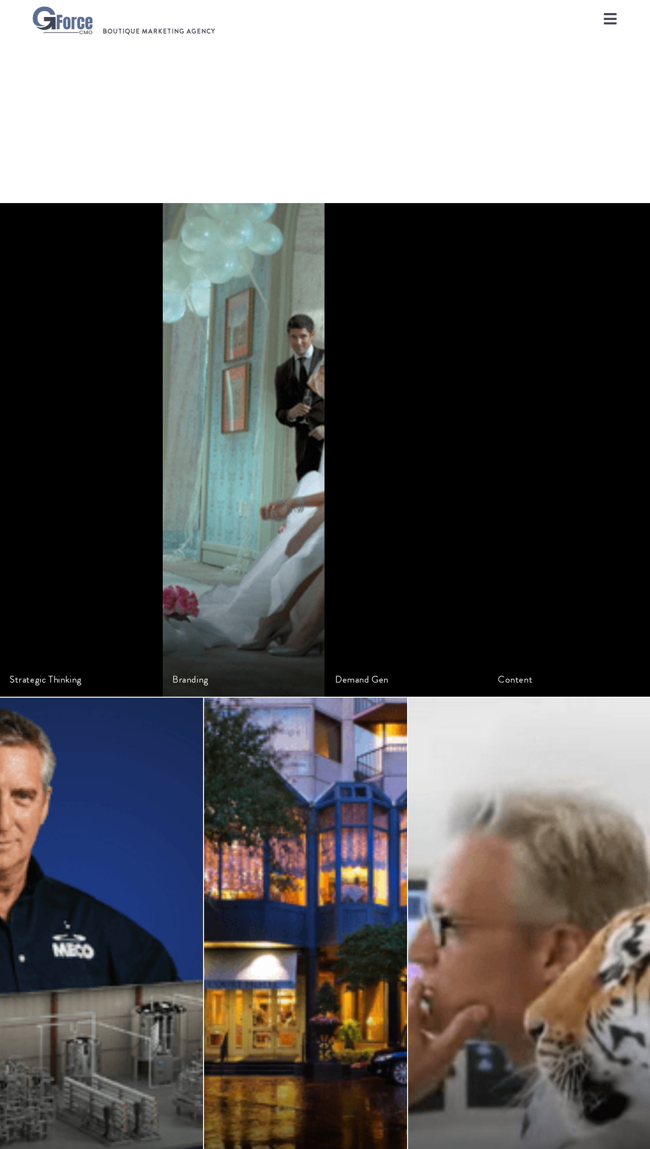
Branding (190, 679)
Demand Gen (362, 679)
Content (515, 679)
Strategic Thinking (46, 679)
